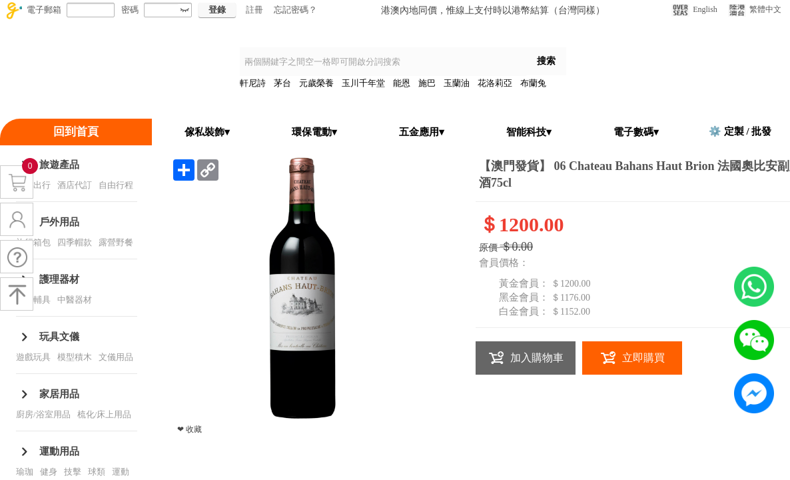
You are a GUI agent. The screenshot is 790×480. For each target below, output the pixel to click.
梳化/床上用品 (104, 414)
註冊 (254, 10)
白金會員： (524, 311)
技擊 (72, 472)
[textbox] (383, 61)
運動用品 (59, 451)
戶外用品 (59, 222)
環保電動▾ (314, 132)
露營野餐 (116, 242)
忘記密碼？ (295, 10)
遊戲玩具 (33, 357)
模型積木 (74, 357)
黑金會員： (524, 297)
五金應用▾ (421, 132)
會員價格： (504, 262)
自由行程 (116, 185)
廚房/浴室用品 (43, 414)
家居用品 (59, 394)
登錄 (217, 10)
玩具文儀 (59, 336)
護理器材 (59, 279)
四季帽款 (74, 242)
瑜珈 (24, 472)
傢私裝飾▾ (207, 132)
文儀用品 (116, 357)
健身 (48, 472)
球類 (96, 472)
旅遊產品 (59, 164)
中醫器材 (74, 300)
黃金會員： (524, 283)
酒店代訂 (74, 185)
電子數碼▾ (636, 132)
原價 (488, 248)
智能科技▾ (529, 132)
